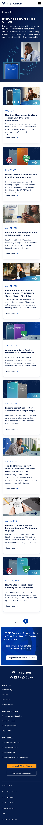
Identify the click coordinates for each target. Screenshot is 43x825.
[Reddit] (23, 677)
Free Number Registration (21, 773)
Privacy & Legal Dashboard (10, 792)
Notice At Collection (8, 808)
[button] (40, 3)
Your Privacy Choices (8, 803)
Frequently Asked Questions (12, 716)
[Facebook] (11, 677)
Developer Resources (9, 726)
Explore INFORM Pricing (21, 766)
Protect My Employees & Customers (15, 757)
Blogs (12, 12)
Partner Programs (8, 721)
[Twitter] (27, 677)
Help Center (6, 731)
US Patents (5, 814)
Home (4, 12)
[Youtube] (31, 677)
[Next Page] (25, 621)
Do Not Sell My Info (8, 797)
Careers (5, 694)
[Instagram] (19, 677)
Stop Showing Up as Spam (11, 742)
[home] (11, 3)
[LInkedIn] (15, 677)
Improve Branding (8, 752)
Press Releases (7, 704)
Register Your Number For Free (21, 658)
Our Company (7, 690)
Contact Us (6, 699)
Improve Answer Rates (10, 747)
